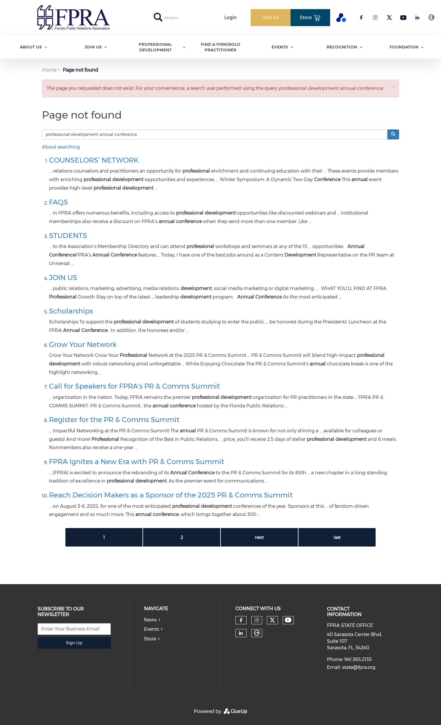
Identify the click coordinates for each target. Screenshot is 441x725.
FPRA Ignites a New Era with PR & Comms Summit (136, 461)
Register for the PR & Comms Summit (114, 419)
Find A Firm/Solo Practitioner (220, 47)
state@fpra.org (358, 667)
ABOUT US (31, 47)
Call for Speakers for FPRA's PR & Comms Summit (134, 386)
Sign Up (74, 642)
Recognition (342, 47)
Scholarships (71, 311)
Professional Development (155, 47)
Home (49, 70)
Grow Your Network (83, 344)
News (150, 620)
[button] (393, 87)
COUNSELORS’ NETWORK (94, 160)
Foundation (404, 47)
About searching (61, 147)
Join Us (93, 47)
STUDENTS (68, 235)
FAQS (58, 202)
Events (280, 47)
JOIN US (63, 277)
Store (150, 639)
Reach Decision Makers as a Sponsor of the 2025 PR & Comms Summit (171, 495)
